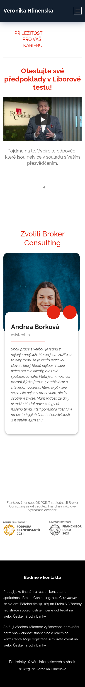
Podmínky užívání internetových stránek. (42, 662)
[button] (78, 11)
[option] (42, 343)
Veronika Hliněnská (28, 10)
